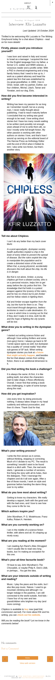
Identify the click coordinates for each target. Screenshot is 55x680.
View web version (27, 663)
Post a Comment (10, 648)
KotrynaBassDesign (32, 678)
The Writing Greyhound (32, 676)
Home (27, 658)
